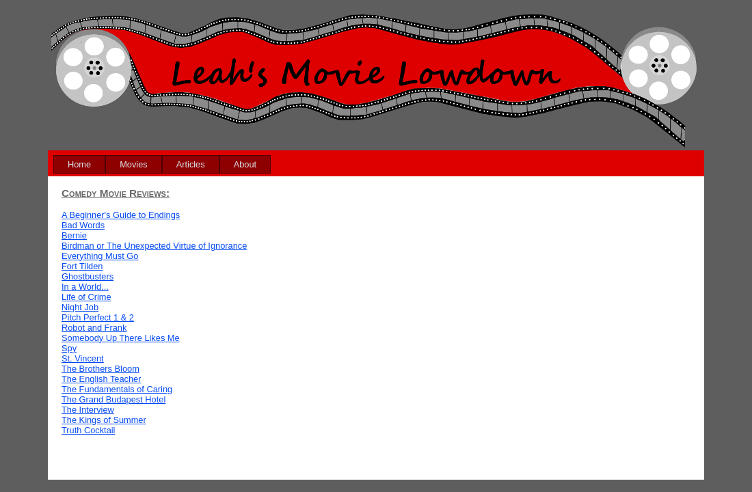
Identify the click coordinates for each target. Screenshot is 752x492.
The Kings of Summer (104, 420)
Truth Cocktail (88, 430)
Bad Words (83, 225)
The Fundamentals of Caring (117, 389)
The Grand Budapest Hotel (113, 399)
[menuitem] (79, 164)
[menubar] (162, 164)
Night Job (80, 307)
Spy (69, 348)
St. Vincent (83, 358)
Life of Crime (86, 297)
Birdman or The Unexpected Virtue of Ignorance (154, 246)
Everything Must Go (100, 256)
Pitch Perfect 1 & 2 (98, 317)
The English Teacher (101, 379)
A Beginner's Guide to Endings (121, 215)
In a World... (85, 287)
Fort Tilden (82, 266)
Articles (190, 164)
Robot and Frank (94, 328)
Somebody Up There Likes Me (121, 338)
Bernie (74, 235)
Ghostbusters (87, 276)
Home (79, 164)
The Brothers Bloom (100, 369)
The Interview (88, 410)
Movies (134, 164)
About (245, 164)
